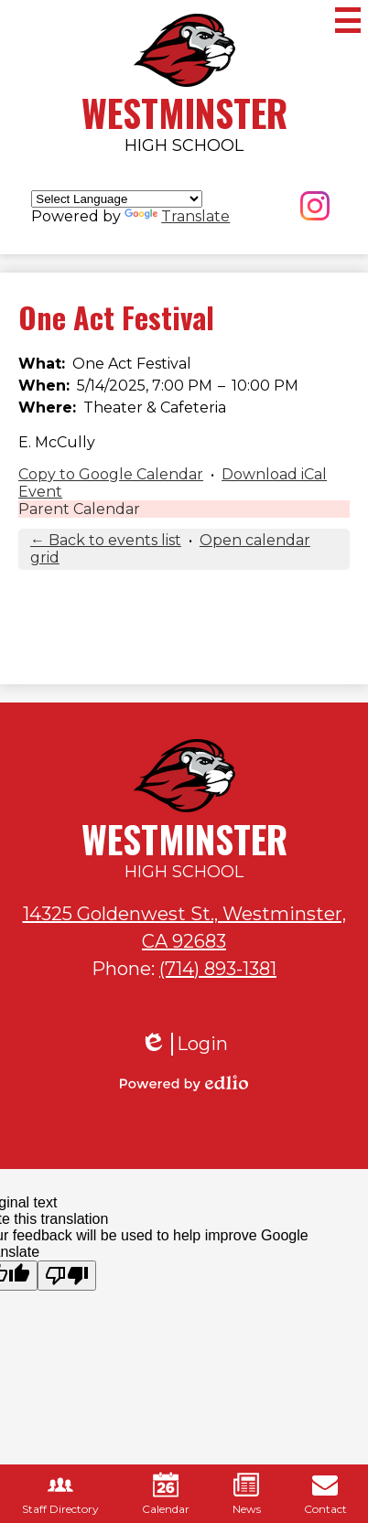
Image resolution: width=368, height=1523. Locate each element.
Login (184, 1044)
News (247, 1494)
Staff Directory (60, 1494)
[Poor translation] (67, 1275)
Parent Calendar (79, 509)
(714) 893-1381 (217, 969)
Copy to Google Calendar (110, 474)
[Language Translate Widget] (116, 199)
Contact (325, 1494)
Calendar (165, 1494)
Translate (177, 216)
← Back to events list (105, 540)
